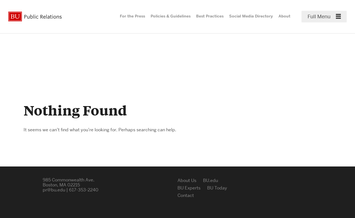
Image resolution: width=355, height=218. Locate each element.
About (284, 16)
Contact (186, 195)
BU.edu (210, 180)
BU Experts (189, 188)
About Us (187, 180)
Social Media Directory (251, 16)
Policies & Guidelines (171, 16)
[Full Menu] (324, 16)
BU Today (217, 188)
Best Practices (210, 16)
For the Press (132, 16)
